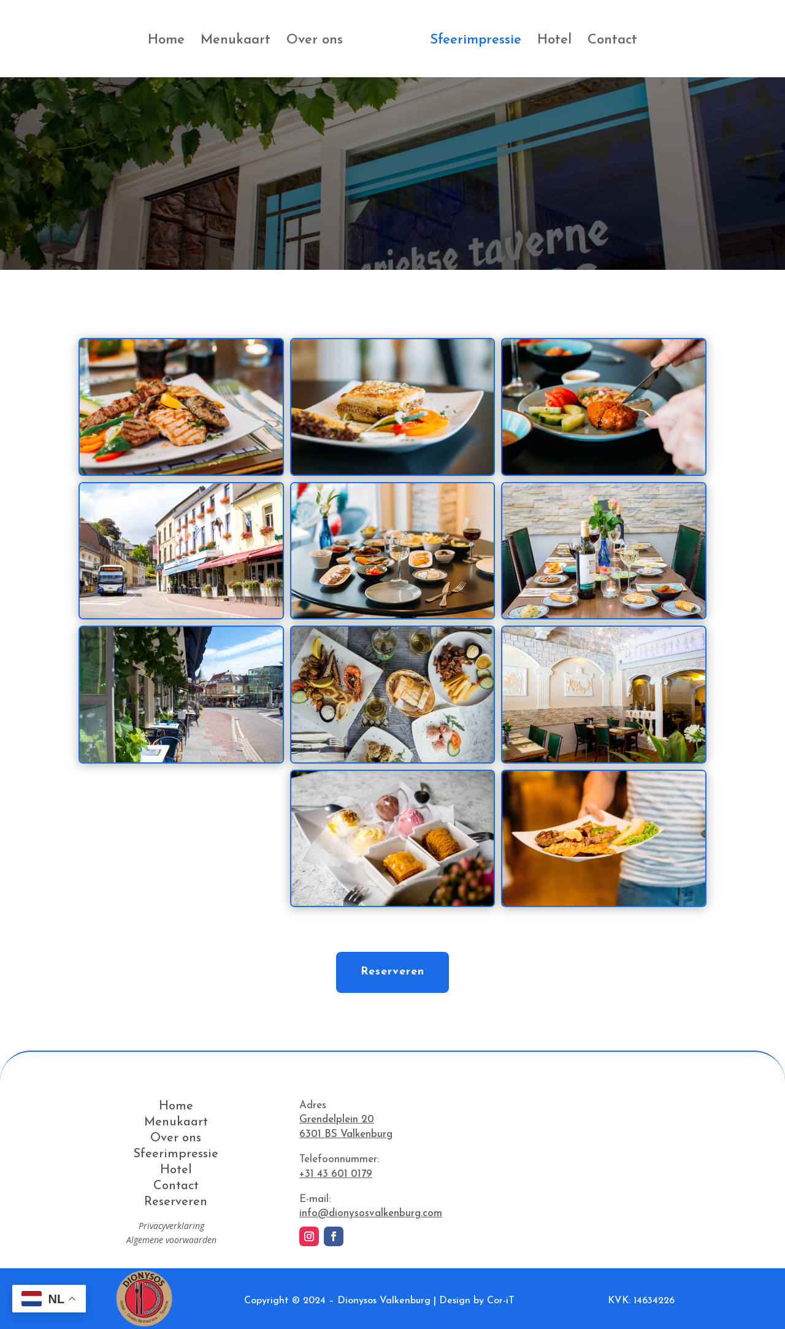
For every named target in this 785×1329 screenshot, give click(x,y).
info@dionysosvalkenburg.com (370, 1213)
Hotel (554, 41)
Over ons (314, 41)
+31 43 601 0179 (335, 1174)
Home (166, 41)
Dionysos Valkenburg (384, 1301)
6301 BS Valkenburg (345, 1134)
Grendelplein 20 (336, 1119)
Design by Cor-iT (477, 1301)
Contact (612, 41)
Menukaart (235, 41)
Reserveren (392, 972)
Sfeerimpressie (475, 41)
